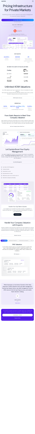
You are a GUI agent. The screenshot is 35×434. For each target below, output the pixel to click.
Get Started (17, 214)
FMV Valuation (16, 254)
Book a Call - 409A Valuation (17, 24)
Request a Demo (18, 318)
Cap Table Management (17, 162)
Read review (17, 303)
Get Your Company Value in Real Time (17, 126)
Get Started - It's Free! (17, 315)
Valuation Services (17, 235)
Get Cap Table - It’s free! (17, 20)
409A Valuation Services (17, 97)
